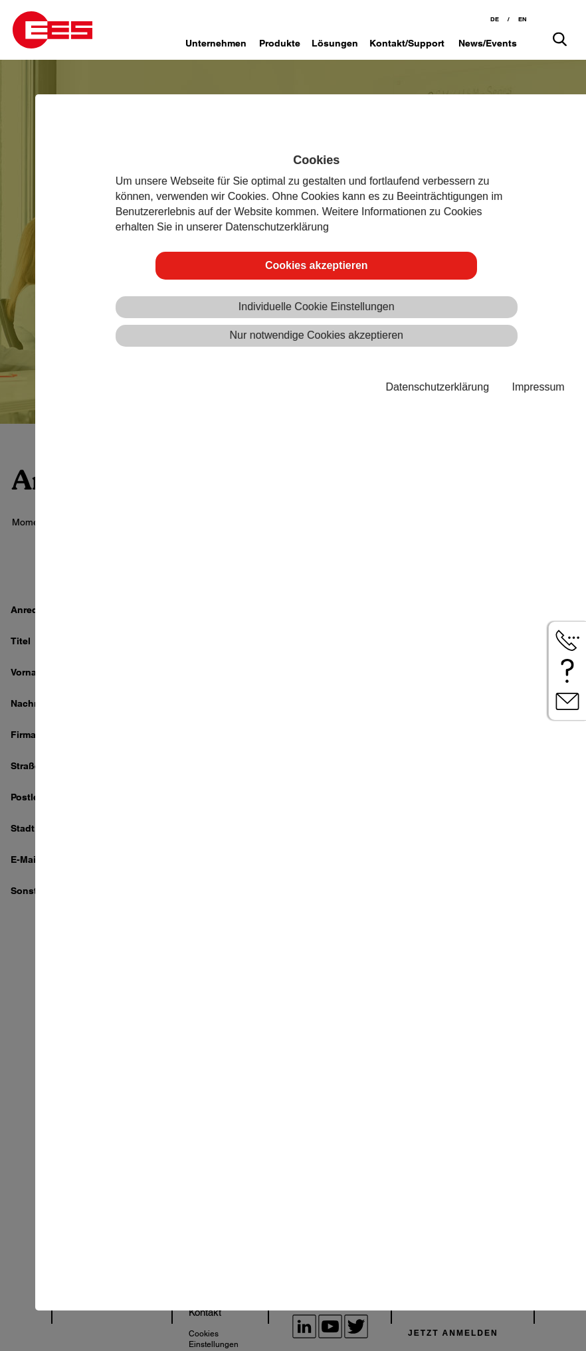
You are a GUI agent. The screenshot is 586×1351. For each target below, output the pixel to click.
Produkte (279, 43)
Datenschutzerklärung (437, 387)
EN (522, 19)
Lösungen (335, 43)
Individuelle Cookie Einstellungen (317, 306)
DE (494, 19)
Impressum (538, 387)
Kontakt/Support (406, 43)
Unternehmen (215, 43)
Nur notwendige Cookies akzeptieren (316, 335)
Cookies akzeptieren (316, 265)
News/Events (487, 43)
